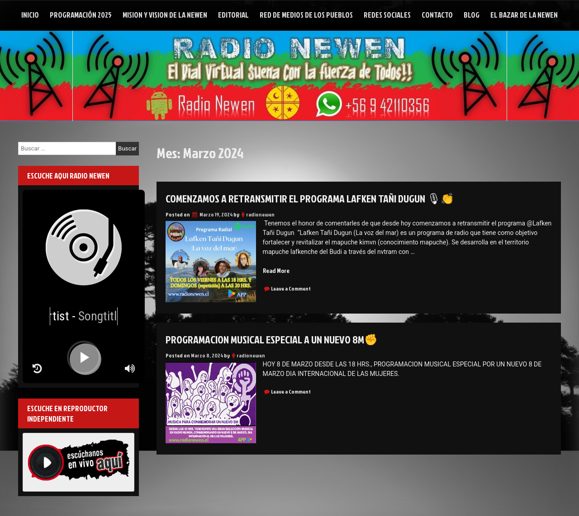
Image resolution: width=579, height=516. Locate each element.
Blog (471, 14)
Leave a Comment (291, 288)
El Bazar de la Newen (524, 14)
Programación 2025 (81, 14)
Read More (276, 270)
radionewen (260, 214)
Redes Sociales (387, 14)
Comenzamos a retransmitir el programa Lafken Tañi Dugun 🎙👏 (310, 198)
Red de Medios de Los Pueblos (306, 14)
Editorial (233, 14)
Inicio (30, 14)
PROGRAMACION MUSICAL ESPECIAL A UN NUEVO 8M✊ (272, 339)
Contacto (437, 14)
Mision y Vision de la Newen (165, 14)
